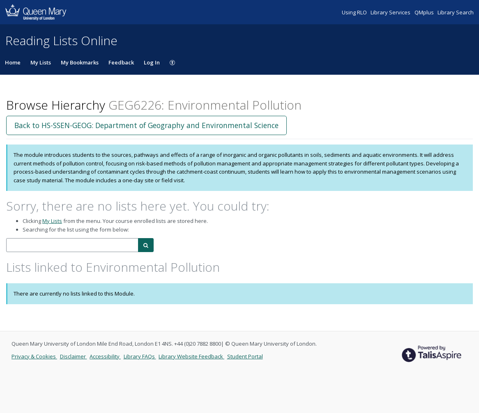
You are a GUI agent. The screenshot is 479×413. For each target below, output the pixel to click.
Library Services (391, 12)
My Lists (40, 62)
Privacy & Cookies (34, 356)
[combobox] (72, 245)
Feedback (121, 62)
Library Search (456, 12)
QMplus (425, 12)
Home (13, 62)
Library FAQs (140, 356)
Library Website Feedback (191, 356)
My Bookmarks (80, 62)
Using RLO (355, 12)
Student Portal (245, 356)
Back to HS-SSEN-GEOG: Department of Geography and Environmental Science (146, 125)
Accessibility (105, 356)
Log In (152, 62)
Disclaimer (73, 356)
